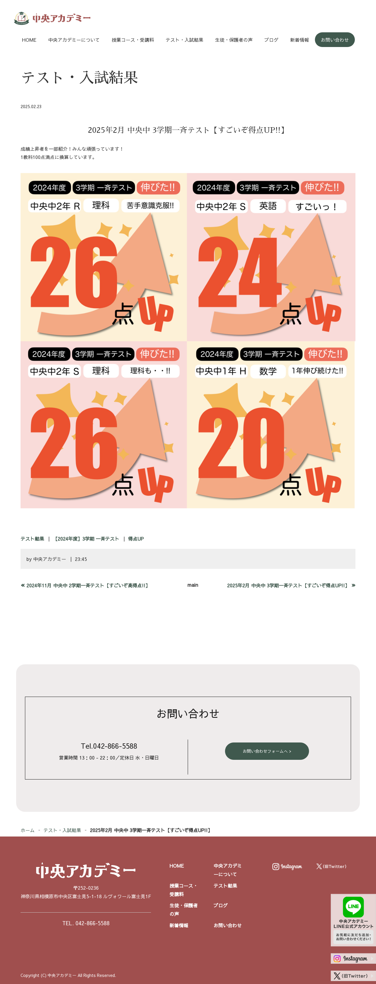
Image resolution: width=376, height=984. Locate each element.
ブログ (271, 39)
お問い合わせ (335, 39)
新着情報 (299, 39)
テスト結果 (32, 538)
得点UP (136, 538)
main (192, 584)
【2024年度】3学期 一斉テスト (86, 538)
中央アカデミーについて (74, 39)
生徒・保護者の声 (234, 39)
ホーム (28, 830)
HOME (29, 39)
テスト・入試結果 (184, 39)
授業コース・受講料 (133, 39)
